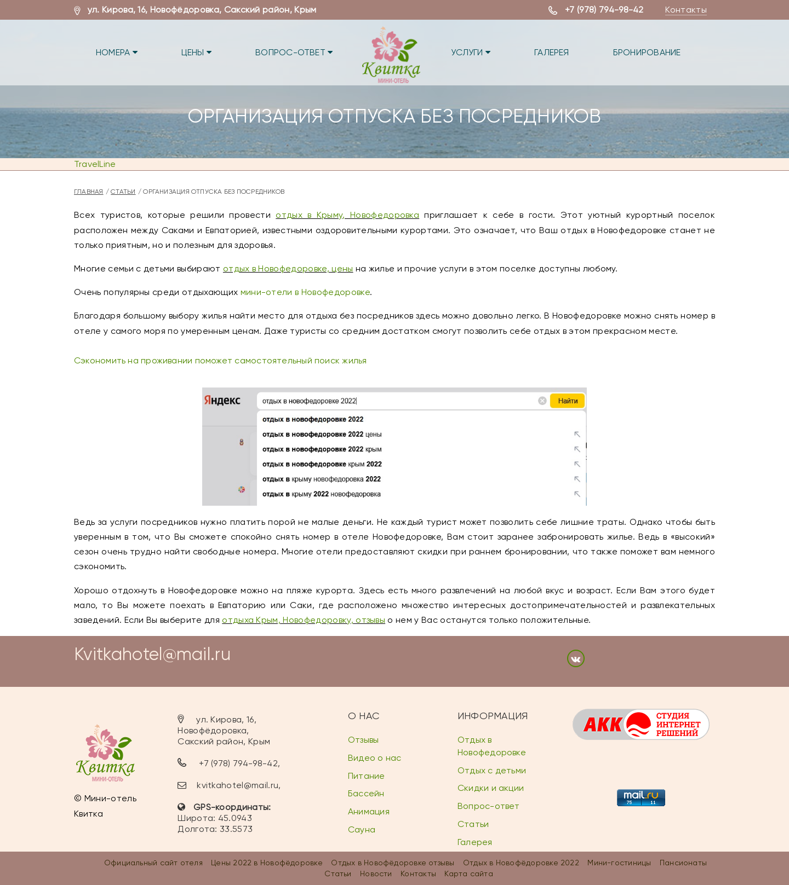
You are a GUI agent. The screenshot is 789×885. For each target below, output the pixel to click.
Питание (366, 776)
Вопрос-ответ (294, 52)
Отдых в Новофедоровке (492, 745)
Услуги (470, 52)
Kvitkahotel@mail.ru (152, 654)
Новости (376, 873)
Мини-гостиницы (619, 862)
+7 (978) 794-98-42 (604, 9)
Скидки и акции (491, 788)
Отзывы (363, 739)
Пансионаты (683, 862)
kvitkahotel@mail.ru (237, 785)
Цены (196, 52)
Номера (117, 52)
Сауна (361, 829)
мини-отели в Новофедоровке (305, 292)
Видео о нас (374, 758)
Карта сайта (468, 873)
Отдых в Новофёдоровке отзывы (392, 862)
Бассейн (366, 793)
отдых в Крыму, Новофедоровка (347, 215)
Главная (89, 191)
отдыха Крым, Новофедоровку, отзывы (303, 620)
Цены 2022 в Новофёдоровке (267, 862)
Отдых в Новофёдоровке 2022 (521, 862)
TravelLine (95, 164)
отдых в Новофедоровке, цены (288, 268)
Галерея (551, 52)
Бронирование (647, 52)
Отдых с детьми (492, 770)
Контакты (686, 9)
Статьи (123, 191)
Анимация (369, 811)
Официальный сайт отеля (153, 862)
